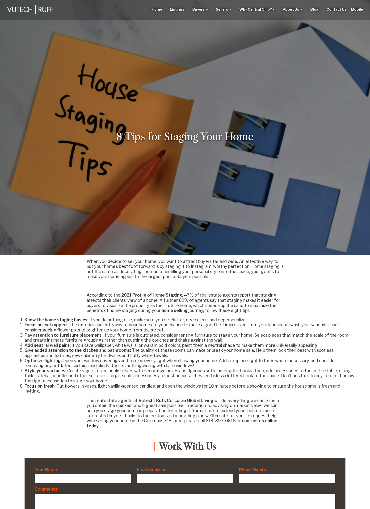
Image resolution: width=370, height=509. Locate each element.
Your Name (47, 469)
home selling (175, 310)
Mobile (357, 9)
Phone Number (254, 469)
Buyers (198, 9)
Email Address (152, 469)
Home (157, 9)
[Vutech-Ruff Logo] (30, 9)
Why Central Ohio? (255, 9)
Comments (47, 489)
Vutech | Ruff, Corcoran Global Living (176, 400)
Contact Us (337, 9)
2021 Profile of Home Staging (151, 295)
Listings (177, 9)
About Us (291, 9)
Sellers (222, 9)
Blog (314, 9)
